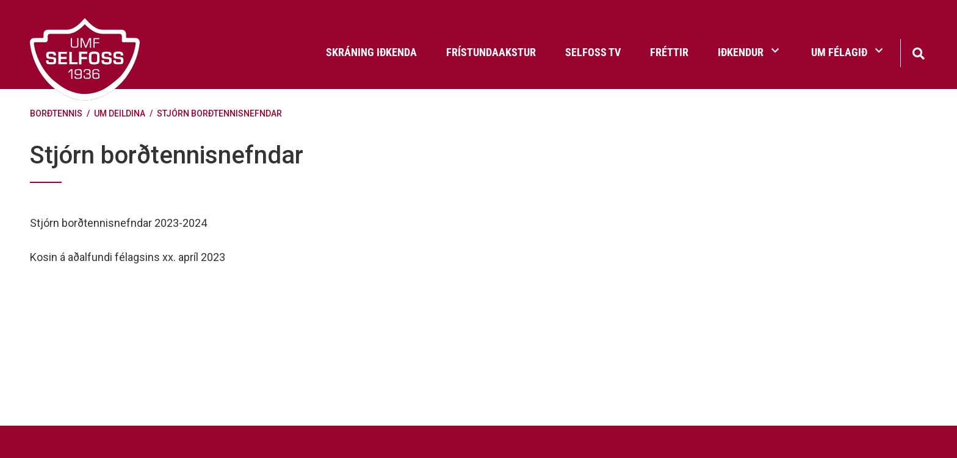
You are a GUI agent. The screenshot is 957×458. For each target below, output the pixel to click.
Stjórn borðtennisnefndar (219, 113)
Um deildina (119, 113)
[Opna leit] (918, 52)
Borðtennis (56, 113)
